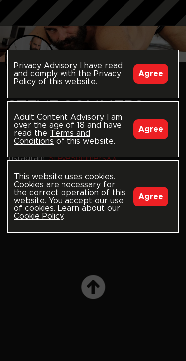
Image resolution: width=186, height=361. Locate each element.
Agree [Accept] (150, 74)
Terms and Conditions (52, 137)
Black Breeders (93, 22)
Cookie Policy (38, 216)
